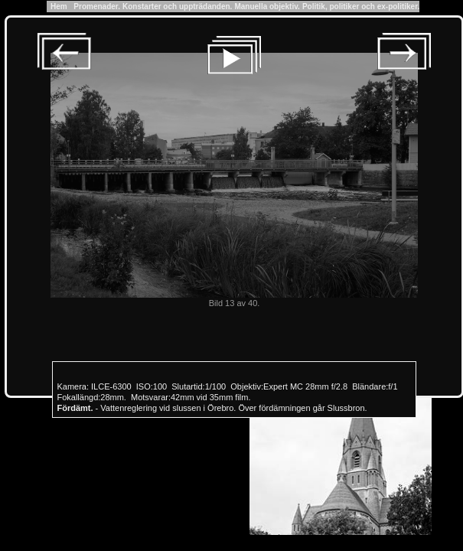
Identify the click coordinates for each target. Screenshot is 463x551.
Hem (59, 6)
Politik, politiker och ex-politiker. (360, 6)
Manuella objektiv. (266, 6)
